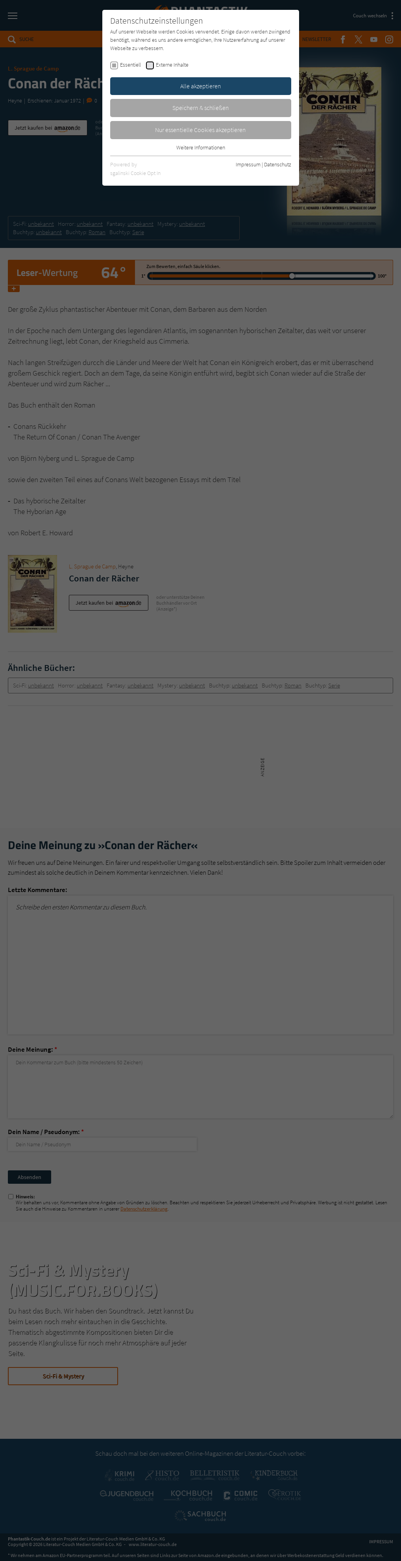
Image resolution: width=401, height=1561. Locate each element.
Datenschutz (277, 164)
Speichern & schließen (200, 108)
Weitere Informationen (200, 147)
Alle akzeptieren (200, 86)
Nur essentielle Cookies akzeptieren (200, 130)
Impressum (248, 164)
